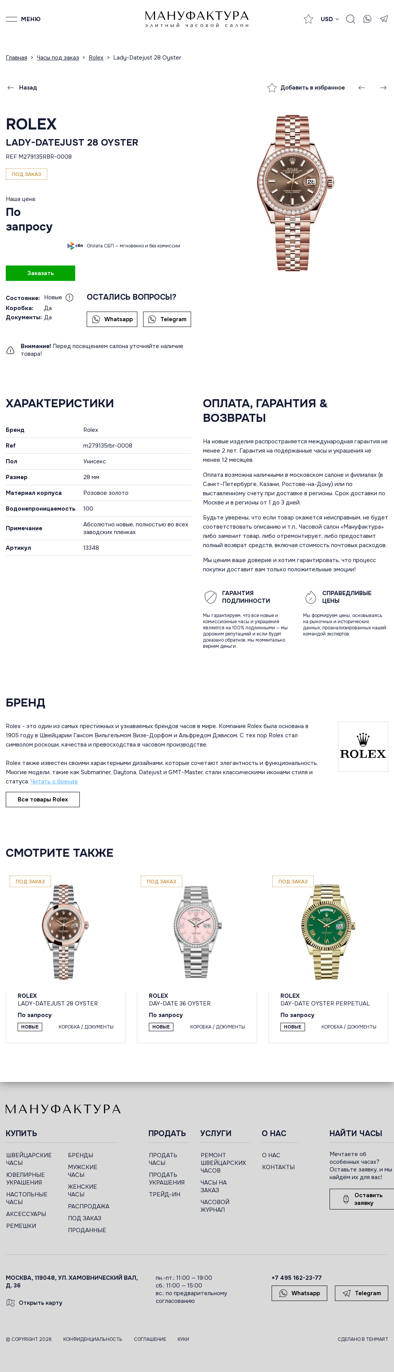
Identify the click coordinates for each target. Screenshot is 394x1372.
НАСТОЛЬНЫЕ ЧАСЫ (27, 1198)
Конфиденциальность (92, 1339)
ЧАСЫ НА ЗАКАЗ (214, 1186)
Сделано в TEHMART (363, 1339)
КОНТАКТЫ (278, 1167)
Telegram (167, 319)
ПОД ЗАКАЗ (84, 1218)
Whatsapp (112, 319)
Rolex (31, 124)
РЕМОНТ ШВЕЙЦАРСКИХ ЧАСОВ (223, 1163)
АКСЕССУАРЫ (26, 1214)
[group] (295, 192)
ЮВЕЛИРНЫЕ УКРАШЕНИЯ (25, 1178)
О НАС (271, 1155)
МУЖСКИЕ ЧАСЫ (82, 1171)
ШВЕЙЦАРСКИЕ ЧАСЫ (29, 1159)
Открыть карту (34, 1302)
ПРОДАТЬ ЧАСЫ (163, 1159)
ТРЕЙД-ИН (164, 1194)
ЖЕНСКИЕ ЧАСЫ (82, 1190)
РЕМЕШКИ (21, 1226)
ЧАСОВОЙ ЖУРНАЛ (215, 1206)
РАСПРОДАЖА (88, 1206)
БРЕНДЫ (80, 1155)
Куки (183, 1339)
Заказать (40, 273)
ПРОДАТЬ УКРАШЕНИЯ (167, 1178)
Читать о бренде (54, 781)
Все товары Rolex (43, 799)
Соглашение (150, 1339)
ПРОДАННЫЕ (87, 1230)
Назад (21, 87)
